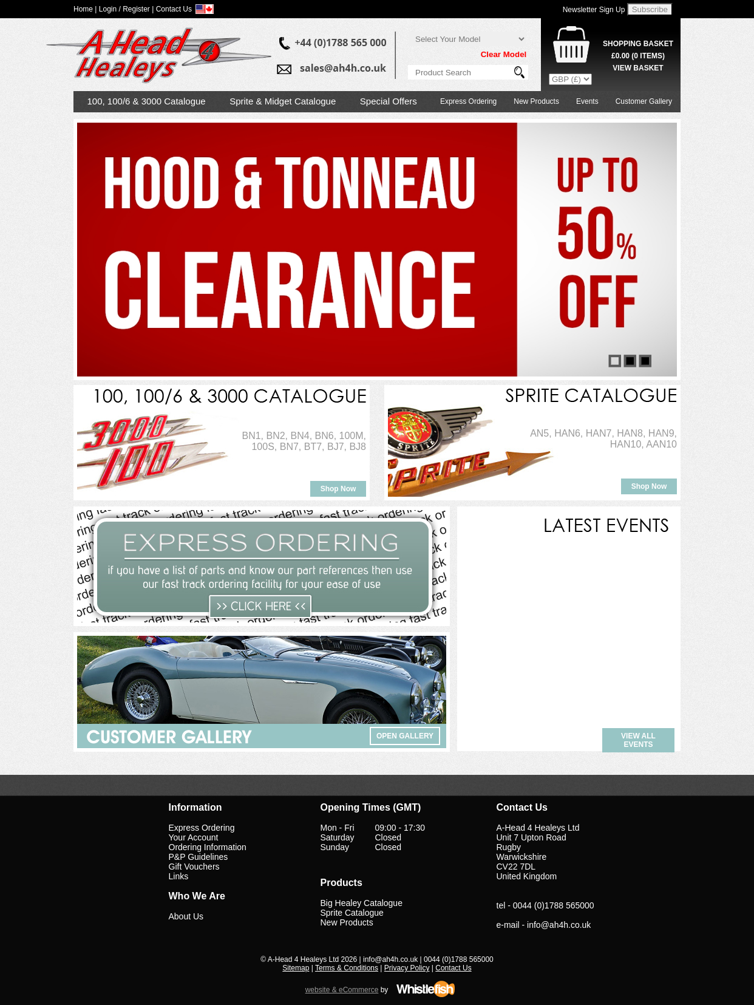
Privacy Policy (407, 968)
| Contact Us (172, 9)
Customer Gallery (644, 101)
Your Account (194, 837)
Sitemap (295, 968)
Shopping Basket (638, 43)
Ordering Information (207, 847)
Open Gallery (404, 736)
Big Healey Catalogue (361, 903)
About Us (186, 916)
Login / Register (124, 9)
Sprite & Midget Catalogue (282, 101)
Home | (85, 9)
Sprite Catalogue (352, 913)
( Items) (638, 56)
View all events (638, 740)
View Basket (638, 68)
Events (587, 101)
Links (179, 876)
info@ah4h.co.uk (559, 925)
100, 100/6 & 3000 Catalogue (146, 101)
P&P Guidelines (198, 857)
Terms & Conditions (346, 968)
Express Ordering (468, 101)
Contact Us (453, 968)
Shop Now (338, 489)
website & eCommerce (342, 990)
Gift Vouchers (194, 866)
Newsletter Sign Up (594, 9)
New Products (536, 101)
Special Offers (388, 101)
